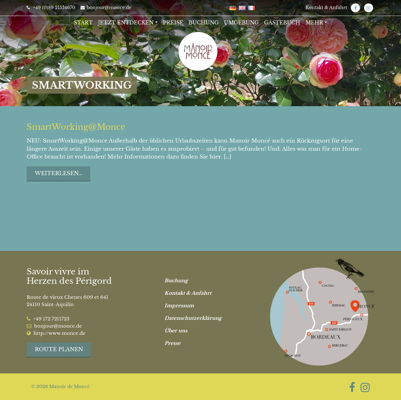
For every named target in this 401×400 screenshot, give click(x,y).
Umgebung (241, 22)
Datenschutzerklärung (192, 318)
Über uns (175, 331)
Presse (172, 343)
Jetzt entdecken (126, 22)
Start (83, 22)
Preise (173, 22)
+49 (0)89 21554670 (51, 7)
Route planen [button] (59, 349)
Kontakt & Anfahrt (326, 7)
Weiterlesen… (58, 173)
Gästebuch (282, 22)
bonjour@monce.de (106, 7)
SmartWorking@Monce (76, 127)
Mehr (314, 22)
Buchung (204, 22)
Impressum (179, 306)
